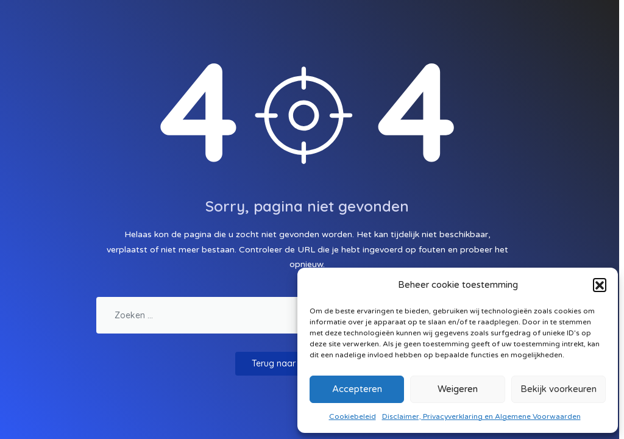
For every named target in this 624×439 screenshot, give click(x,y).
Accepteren (357, 389)
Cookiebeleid (352, 416)
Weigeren (458, 389)
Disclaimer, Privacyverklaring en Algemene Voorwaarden (481, 416)
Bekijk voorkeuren (558, 389)
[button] (600, 285)
